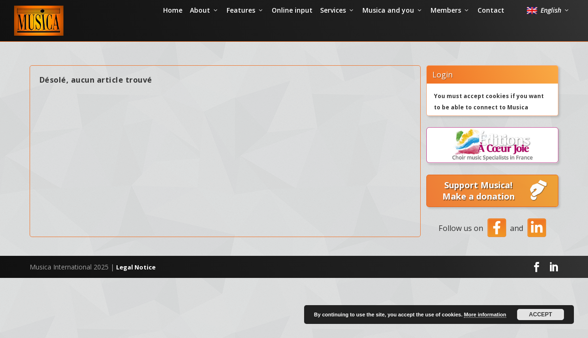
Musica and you (388, 30)
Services (333, 30)
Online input (292, 30)
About (200, 30)
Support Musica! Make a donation (495, 198)
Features (241, 30)
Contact (491, 30)
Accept (540, 314)
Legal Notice (136, 274)
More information (485, 314)
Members (446, 30)
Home (172, 30)
